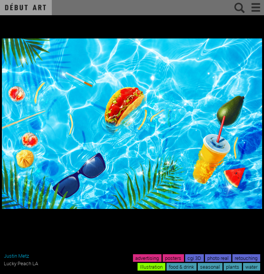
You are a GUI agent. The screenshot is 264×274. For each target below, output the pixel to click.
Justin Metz (16, 255)
